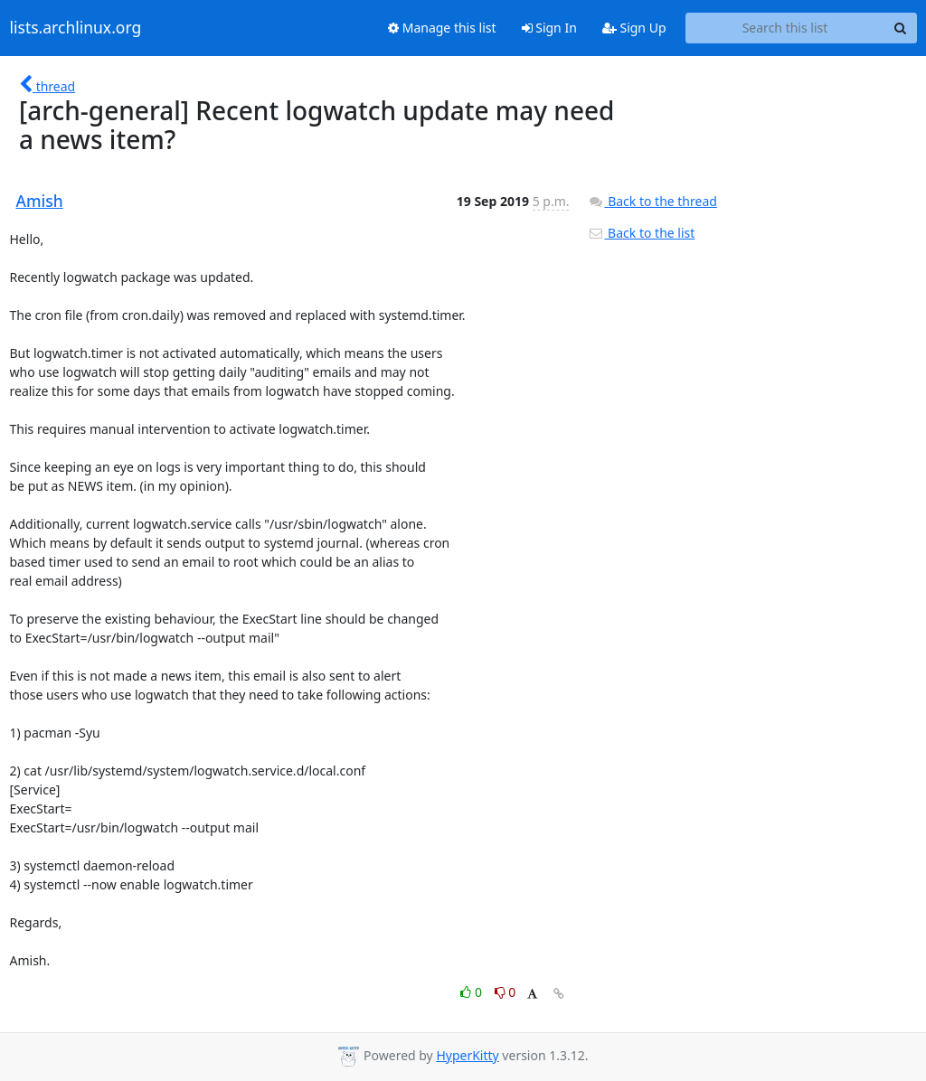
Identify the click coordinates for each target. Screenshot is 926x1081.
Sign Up (634, 27)
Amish (39, 201)
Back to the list (641, 232)
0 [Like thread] (472, 992)
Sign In (549, 27)
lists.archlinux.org (76, 28)
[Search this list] (785, 28)
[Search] (900, 28)
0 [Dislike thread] (505, 992)
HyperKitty (467, 1055)
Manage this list (442, 27)
